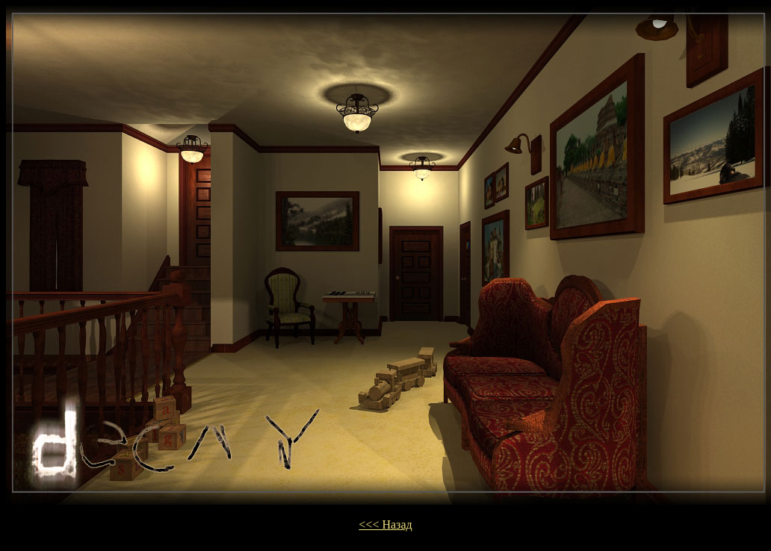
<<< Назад (385, 524)
